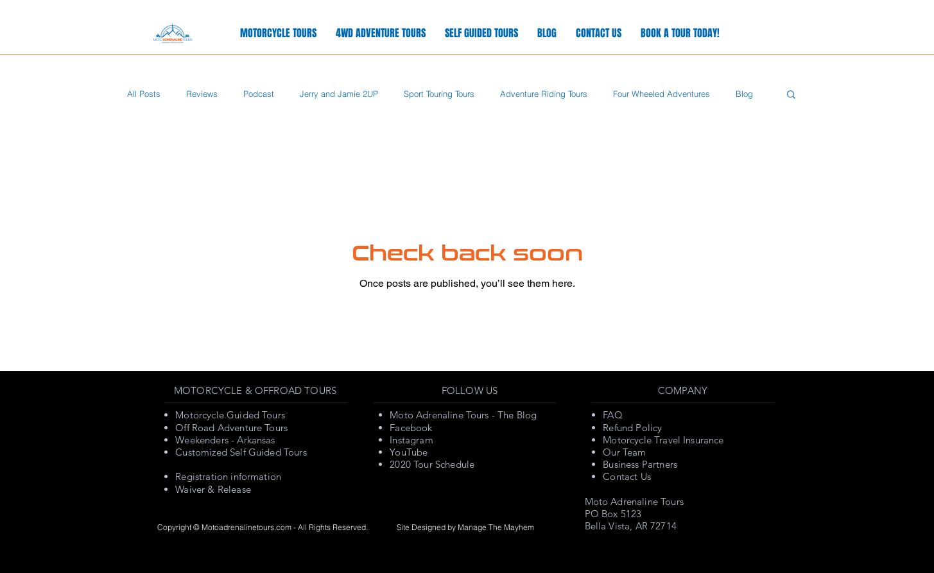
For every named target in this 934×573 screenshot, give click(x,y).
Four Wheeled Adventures (661, 94)
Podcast (258, 94)
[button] (791, 95)
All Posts (143, 94)
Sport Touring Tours (439, 94)
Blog (744, 94)
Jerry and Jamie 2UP (339, 94)
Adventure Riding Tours (543, 94)
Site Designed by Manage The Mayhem (465, 527)
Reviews (202, 94)
